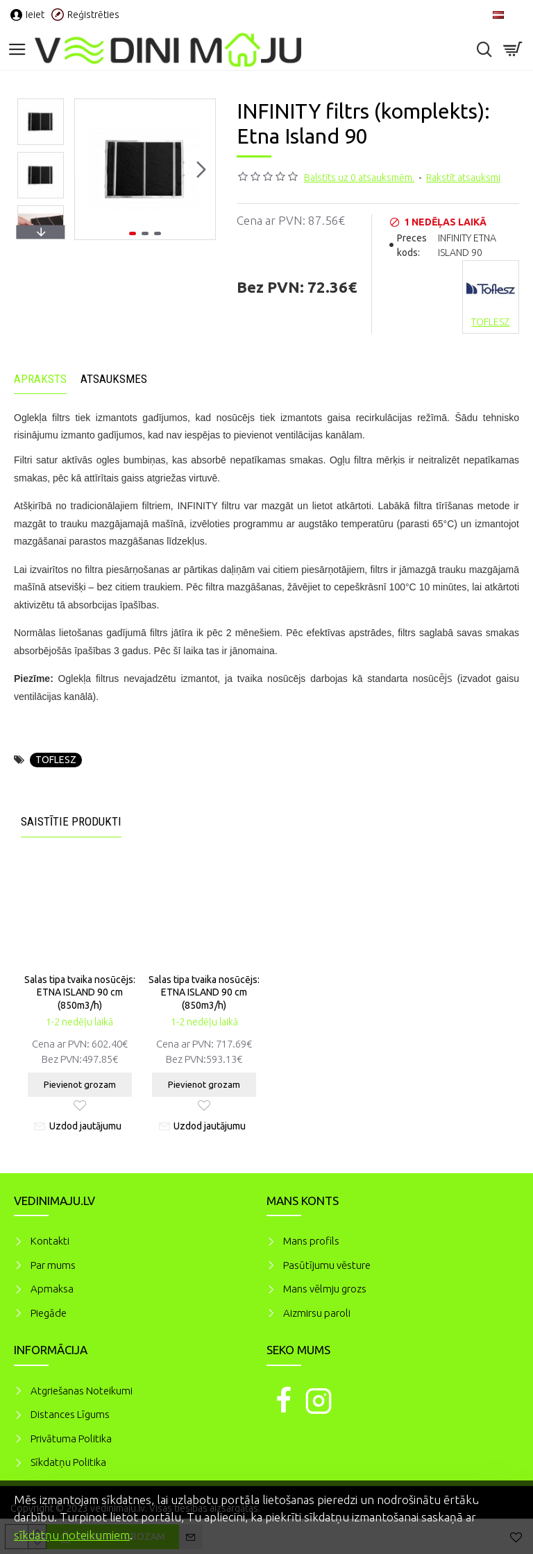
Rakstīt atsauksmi (463, 177)
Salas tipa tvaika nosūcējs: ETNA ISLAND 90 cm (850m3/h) (79, 992)
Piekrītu (498, 1497)
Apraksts (40, 379)
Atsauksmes (114, 379)
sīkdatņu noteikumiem (72, 1535)
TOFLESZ (55, 759)
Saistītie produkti (71, 821)
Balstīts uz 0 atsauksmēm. (359, 177)
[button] (201, 169)
